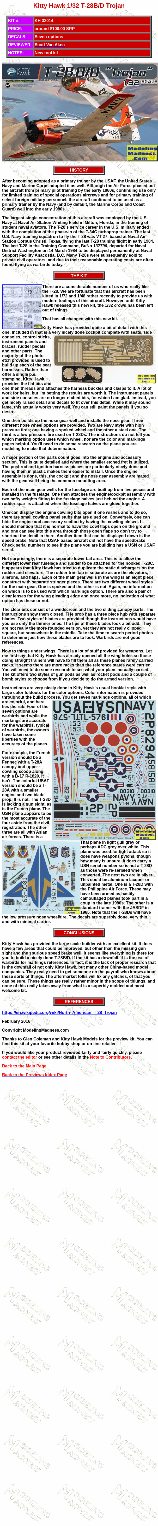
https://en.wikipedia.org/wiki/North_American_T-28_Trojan (59, 1012)
